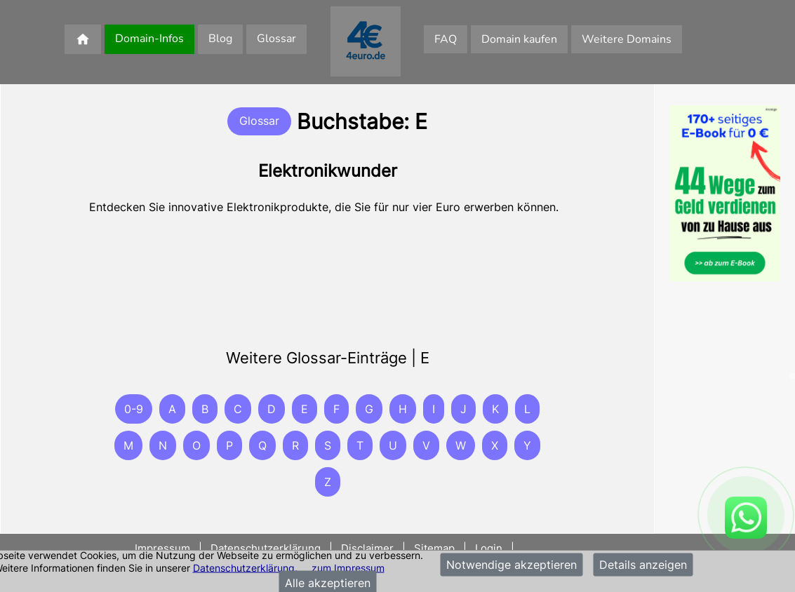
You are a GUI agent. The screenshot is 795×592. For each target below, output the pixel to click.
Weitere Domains (627, 39)
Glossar (276, 38)
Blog (220, 38)
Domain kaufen (519, 39)
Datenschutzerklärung (244, 567)
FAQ (445, 39)
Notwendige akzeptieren (511, 565)
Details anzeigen (643, 565)
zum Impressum (348, 567)
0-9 (133, 409)
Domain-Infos (149, 38)
